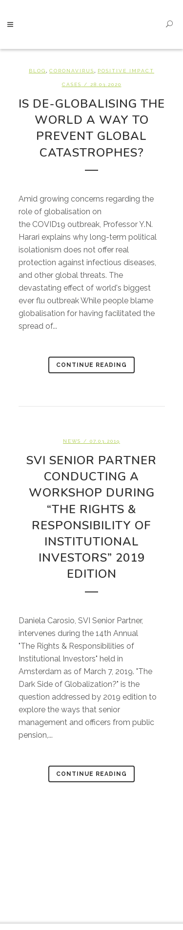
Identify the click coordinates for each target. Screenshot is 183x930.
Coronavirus (71, 70)
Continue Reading (91, 365)
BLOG (37, 70)
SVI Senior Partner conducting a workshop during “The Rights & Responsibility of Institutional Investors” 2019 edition (91, 517)
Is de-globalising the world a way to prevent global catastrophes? (92, 128)
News (72, 441)
